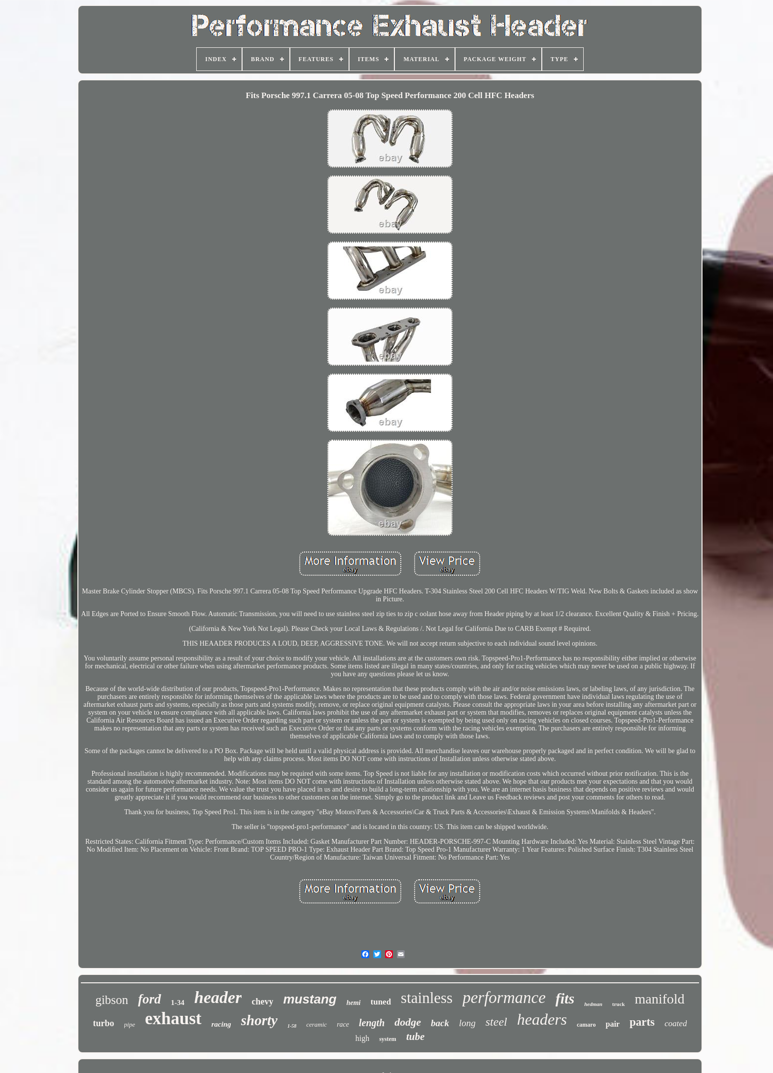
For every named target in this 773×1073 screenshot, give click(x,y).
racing (221, 1024)
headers (542, 1019)
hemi (354, 1002)
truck (618, 1004)
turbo (103, 1023)
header (218, 997)
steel (496, 1021)
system (387, 1039)
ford (149, 999)
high (362, 1038)
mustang (309, 999)
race (343, 1024)
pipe (129, 1024)
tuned (381, 1001)
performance (504, 997)
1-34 (178, 1002)
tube (415, 1036)
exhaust (173, 1018)
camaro (586, 1024)
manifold (660, 998)
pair (612, 1024)
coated (676, 1023)
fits (565, 998)
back (440, 1023)
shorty (259, 1020)
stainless (427, 997)
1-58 (291, 1026)
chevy (262, 1001)
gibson (111, 999)
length (372, 1022)
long (467, 1023)
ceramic (316, 1024)
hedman (593, 1004)
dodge (407, 1022)
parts (642, 1022)
